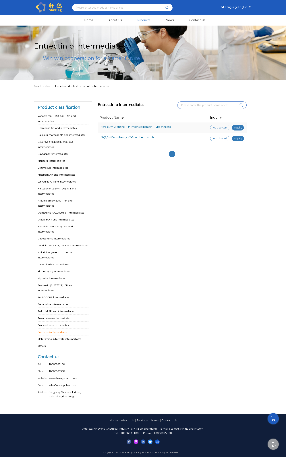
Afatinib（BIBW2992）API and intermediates (55, 203)
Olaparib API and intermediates (56, 219)
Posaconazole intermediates (54, 318)
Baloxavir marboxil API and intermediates (61, 134)
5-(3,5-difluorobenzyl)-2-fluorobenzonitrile (127, 137)
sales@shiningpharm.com (187, 428)
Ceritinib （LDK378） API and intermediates (63, 245)
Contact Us (197, 20)
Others (42, 345)
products (143, 20)
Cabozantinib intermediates (54, 238)
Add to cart (220, 127)
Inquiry (238, 127)
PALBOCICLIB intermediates (53, 297)
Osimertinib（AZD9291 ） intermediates (61, 212)
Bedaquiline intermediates (53, 304)
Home (88, 20)
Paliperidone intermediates (53, 325)
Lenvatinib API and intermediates (57, 181)
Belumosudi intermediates (53, 167)
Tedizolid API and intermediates (56, 311)
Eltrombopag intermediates (54, 271)
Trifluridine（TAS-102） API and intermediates (56, 255)
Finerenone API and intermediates (57, 127)
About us (115, 20)
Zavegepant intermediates (53, 153)
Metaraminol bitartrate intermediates (59, 338)
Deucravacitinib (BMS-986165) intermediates (55, 144)
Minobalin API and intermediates (56, 174)
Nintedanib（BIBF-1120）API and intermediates (57, 191)
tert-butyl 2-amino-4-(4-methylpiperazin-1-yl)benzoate (136, 126)
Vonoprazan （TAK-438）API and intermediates (57, 118)
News (170, 20)
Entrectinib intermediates (93, 86)
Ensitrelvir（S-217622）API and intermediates (56, 288)
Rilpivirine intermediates (51, 278)
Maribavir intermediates (51, 160)
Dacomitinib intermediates (53, 264)
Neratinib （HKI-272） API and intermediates (55, 229)
